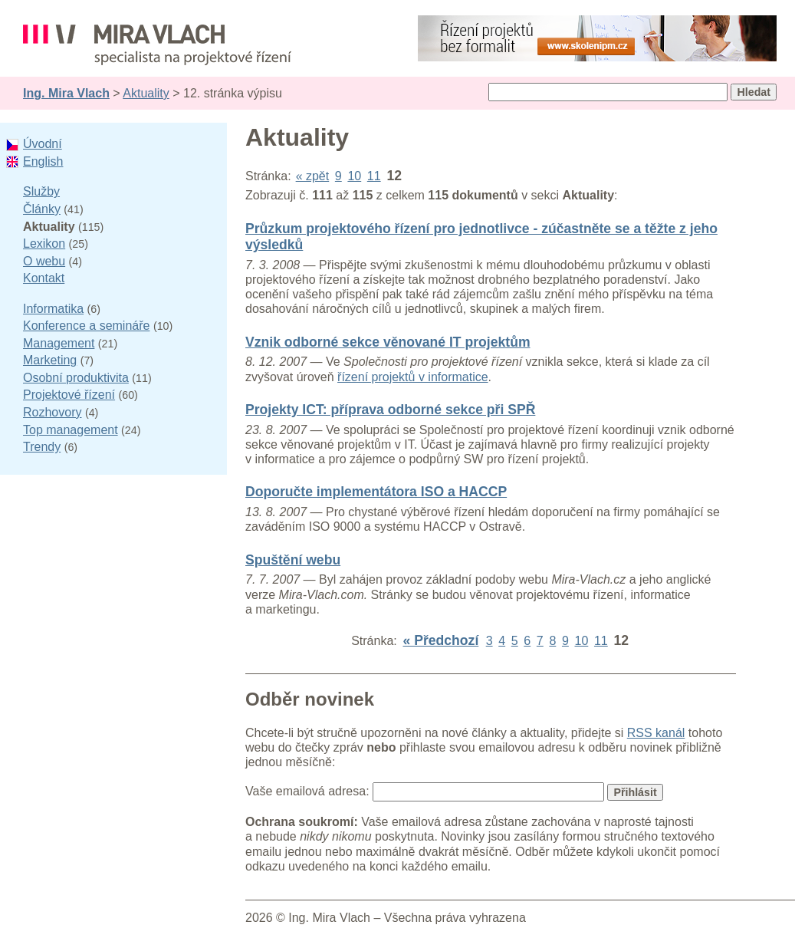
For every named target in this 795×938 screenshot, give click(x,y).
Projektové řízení (69, 394)
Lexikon (44, 243)
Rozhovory (52, 412)
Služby (41, 191)
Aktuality (146, 93)
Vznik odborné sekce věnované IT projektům (388, 342)
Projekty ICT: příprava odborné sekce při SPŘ (390, 409)
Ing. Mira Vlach (66, 93)
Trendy (42, 446)
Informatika (53, 308)
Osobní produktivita (76, 377)
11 (374, 176)
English (43, 161)
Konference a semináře (86, 325)
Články (42, 209)
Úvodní (42, 143)
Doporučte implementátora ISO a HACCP (376, 491)
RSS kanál (656, 732)
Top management (70, 429)
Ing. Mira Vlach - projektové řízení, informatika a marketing (157, 45)
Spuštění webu (292, 560)
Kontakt (43, 278)
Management (58, 343)
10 (354, 176)
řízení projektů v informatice (412, 376)
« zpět (313, 176)
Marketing (50, 360)
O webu (44, 261)
